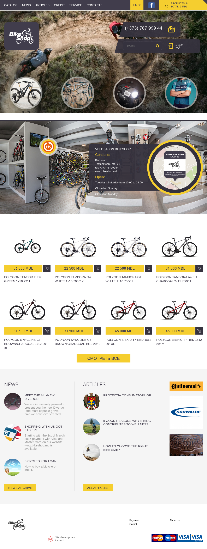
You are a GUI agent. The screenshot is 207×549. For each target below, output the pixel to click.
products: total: (179, 5)
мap (171, 29)
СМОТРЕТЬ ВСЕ (103, 358)
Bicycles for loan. (40, 461)
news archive (20, 487)
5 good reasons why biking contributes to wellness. (127, 422)
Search (157, 46)
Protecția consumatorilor (127, 395)
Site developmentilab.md (65, 539)
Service (75, 5)
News (26, 5)
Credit (59, 5)
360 (48, 147)
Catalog (11, 5)
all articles (97, 487)
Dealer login (179, 46)
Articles (42, 5)
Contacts (94, 5)
